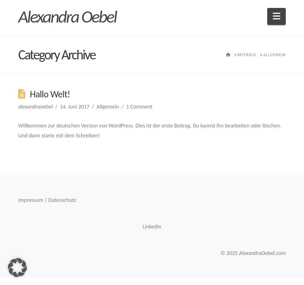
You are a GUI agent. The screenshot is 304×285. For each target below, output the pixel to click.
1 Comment (139, 106)
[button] (276, 16)
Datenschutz (62, 200)
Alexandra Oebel (67, 16)
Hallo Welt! (50, 94)
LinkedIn (152, 226)
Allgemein (108, 106)
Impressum (30, 200)
